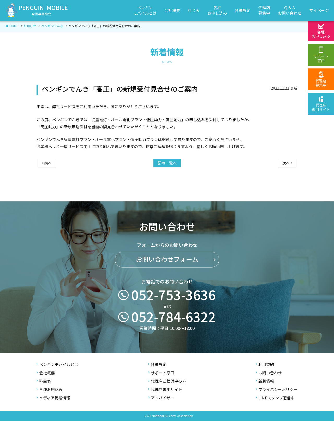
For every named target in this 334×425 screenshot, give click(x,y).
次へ (287, 182)
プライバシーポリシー (276, 393)
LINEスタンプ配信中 (275, 401)
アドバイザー (161, 401)
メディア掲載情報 (53, 401)
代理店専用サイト (165, 393)
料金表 (44, 385)
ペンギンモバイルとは (57, 368)
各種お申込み (50, 393)
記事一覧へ (167, 182)
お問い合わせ (269, 376)
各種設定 (157, 368)
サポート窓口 (161, 376)
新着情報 (265, 385)
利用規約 (265, 368)
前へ (47, 182)
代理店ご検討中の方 (167, 385)
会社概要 (46, 376)
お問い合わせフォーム (167, 273)
